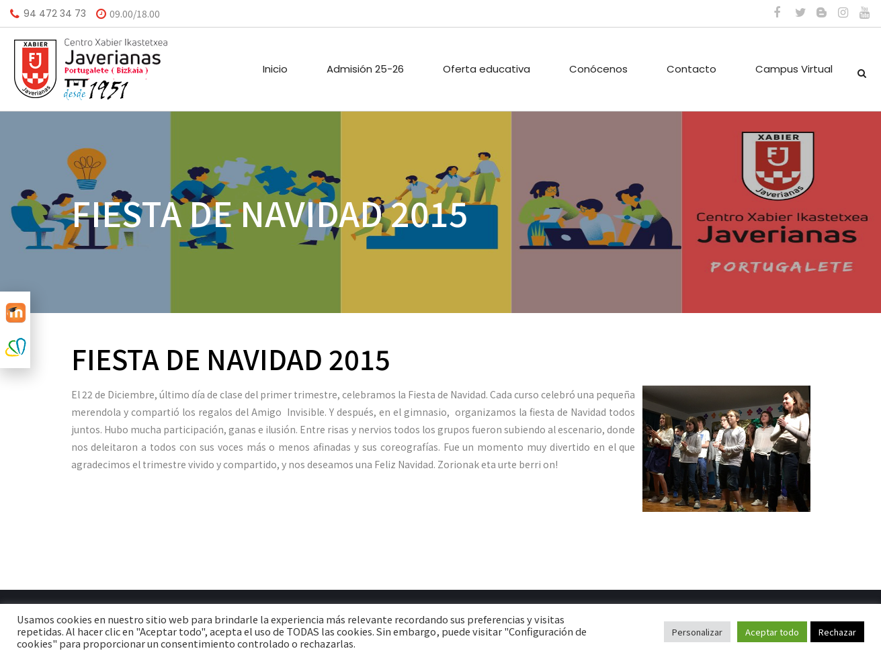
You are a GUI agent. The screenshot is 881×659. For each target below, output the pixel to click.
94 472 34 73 (55, 13)
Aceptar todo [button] (772, 631)
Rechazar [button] (837, 631)
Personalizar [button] (697, 631)
